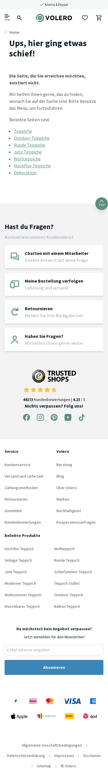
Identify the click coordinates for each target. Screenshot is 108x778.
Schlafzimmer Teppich (73, 571)
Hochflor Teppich (19, 548)
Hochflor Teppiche (32, 166)
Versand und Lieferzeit (24, 476)
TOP (101, 203)
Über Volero (66, 487)
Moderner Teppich (20, 583)
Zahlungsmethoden (21, 487)
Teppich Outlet (66, 583)
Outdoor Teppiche (32, 138)
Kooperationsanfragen (76, 522)
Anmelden (13, 510)
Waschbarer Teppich (22, 606)
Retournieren (16, 499)
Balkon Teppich (67, 606)
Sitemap (44, 765)
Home (15, 32)
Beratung (64, 464)
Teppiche (23, 131)
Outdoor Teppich (68, 594)
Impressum (64, 755)
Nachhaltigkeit (68, 510)
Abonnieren (54, 667)
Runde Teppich (66, 560)
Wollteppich (64, 548)
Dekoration (25, 172)
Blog (60, 476)
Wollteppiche (27, 159)
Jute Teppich (16, 571)
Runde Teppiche (29, 145)
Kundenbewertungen (23, 522)
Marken (62, 499)
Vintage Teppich (18, 560)
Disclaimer (92, 755)
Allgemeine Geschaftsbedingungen (52, 745)
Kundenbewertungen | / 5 (54, 386)
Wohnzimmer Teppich (23, 594)
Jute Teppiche (28, 152)
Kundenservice (18, 464)
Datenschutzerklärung (26, 755)
